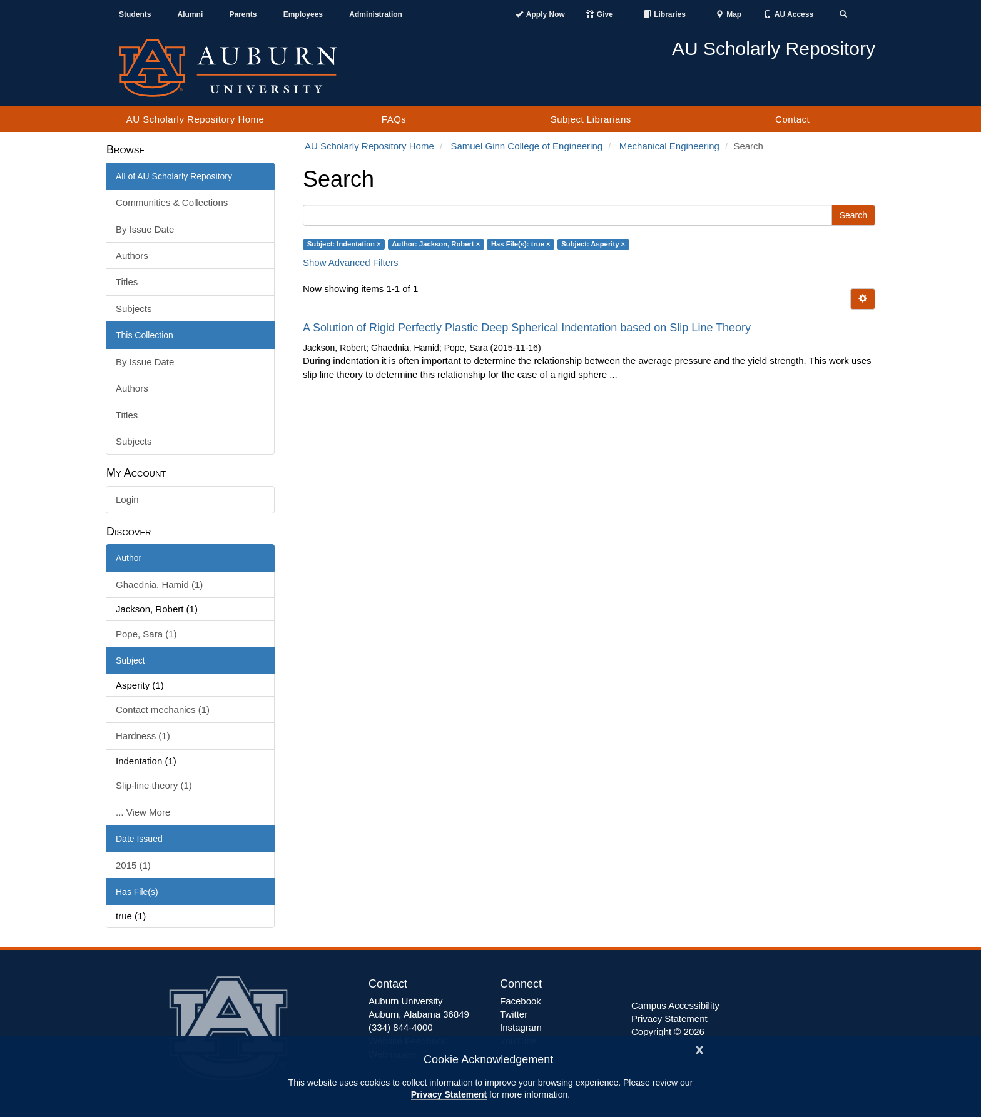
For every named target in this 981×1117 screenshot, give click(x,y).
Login (127, 499)
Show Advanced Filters (351, 262)
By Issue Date (145, 229)
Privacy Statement (449, 1094)
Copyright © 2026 (667, 1031)
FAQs (394, 119)
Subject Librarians (591, 119)
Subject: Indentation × (344, 244)
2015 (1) (133, 865)
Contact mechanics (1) (163, 709)
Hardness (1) (143, 735)
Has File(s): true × (521, 244)
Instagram (521, 1027)
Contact (792, 119)
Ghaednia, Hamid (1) (159, 584)
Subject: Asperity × (593, 244)
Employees (303, 14)
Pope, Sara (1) (146, 634)
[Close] (699, 1048)
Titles (127, 281)
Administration (375, 14)
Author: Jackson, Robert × (436, 244)
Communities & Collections (172, 202)
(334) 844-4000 (401, 1027)
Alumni (190, 14)
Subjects (134, 308)
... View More (143, 812)
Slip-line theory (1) (154, 785)
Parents (243, 14)
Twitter (513, 1014)
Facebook (520, 1001)
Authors (132, 255)
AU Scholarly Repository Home (195, 119)
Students (135, 14)
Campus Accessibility (675, 1005)
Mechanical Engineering (669, 146)
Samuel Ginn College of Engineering (526, 146)
